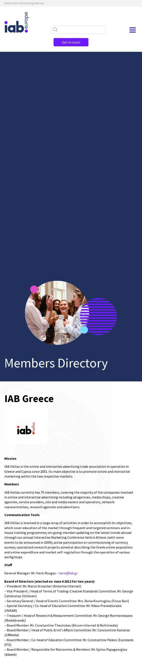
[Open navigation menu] (132, 30)
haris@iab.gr (68, 573)
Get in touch (71, 42)
